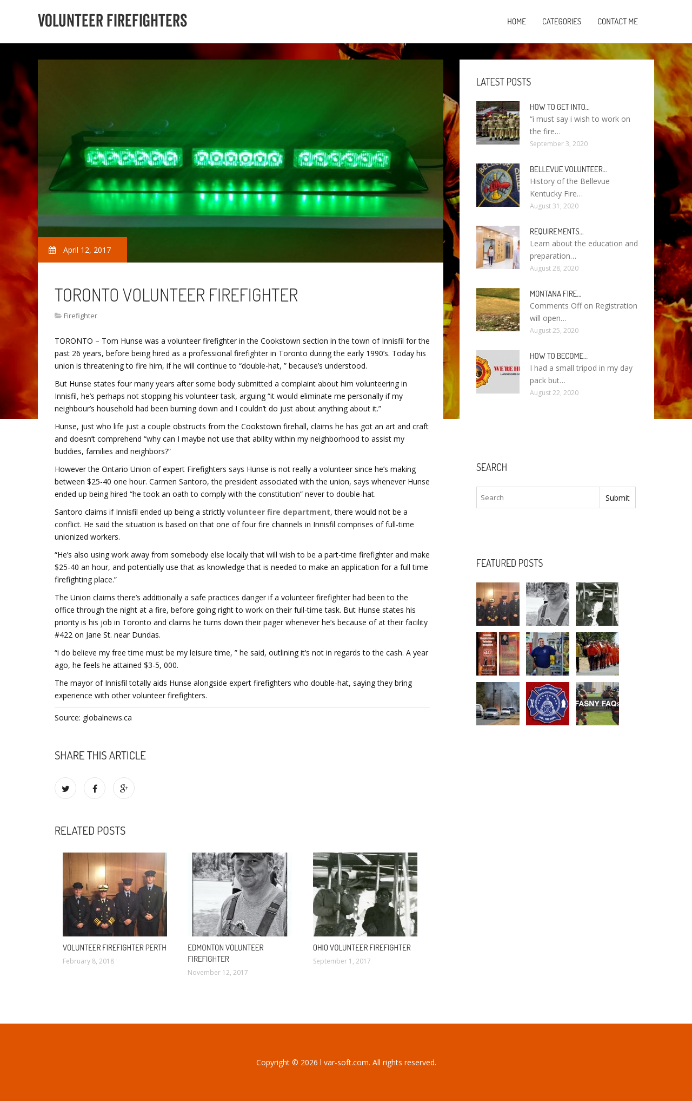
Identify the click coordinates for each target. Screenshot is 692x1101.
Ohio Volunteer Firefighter (362, 947)
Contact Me (617, 21)
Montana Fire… (555, 294)
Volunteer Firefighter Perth (115, 947)
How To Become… (559, 356)
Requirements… (557, 231)
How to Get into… (560, 107)
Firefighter (80, 315)
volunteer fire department (278, 512)
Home (516, 21)
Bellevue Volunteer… (568, 169)
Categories (561, 21)
